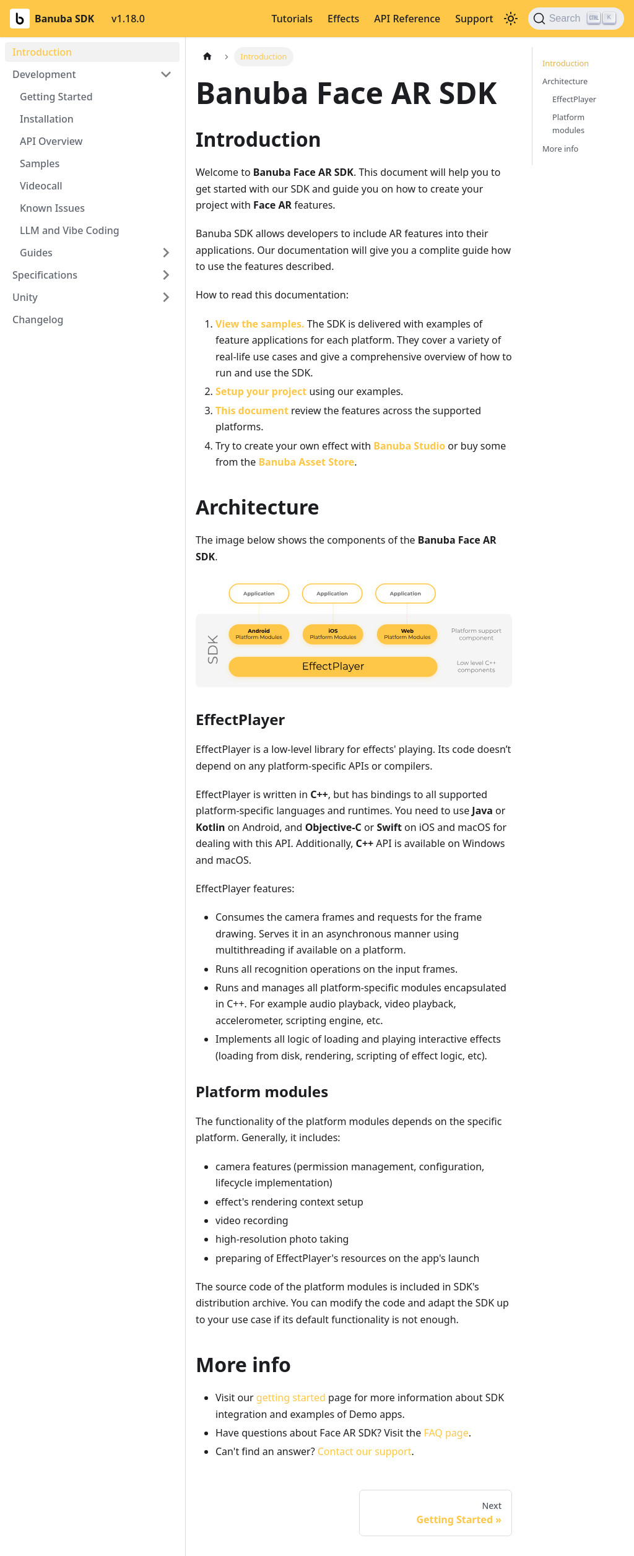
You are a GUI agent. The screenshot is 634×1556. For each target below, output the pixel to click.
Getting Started (56, 96)
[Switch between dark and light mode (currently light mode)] (511, 18)
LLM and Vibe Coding (69, 230)
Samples (39, 163)
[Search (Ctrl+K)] (576, 18)
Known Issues (52, 208)
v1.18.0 (128, 18)
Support (474, 18)
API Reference (407, 18)
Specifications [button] (44, 275)
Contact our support (365, 1451)
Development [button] (44, 74)
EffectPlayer (574, 99)
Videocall (41, 186)
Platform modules (568, 123)
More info (560, 148)
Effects (343, 18)
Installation (47, 119)
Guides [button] (36, 252)
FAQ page (445, 1433)
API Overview (51, 141)
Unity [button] (25, 297)
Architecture (565, 81)
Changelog (38, 319)
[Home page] (207, 56)
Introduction (42, 52)
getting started (291, 1397)
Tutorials (292, 18)
